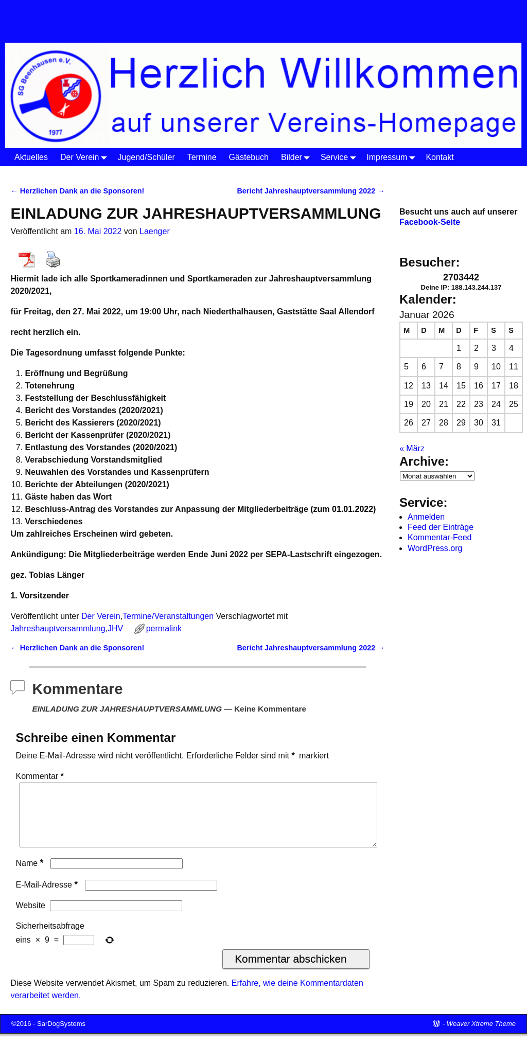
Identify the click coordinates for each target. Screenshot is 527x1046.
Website (30, 917)
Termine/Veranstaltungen (168, 616)
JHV (115, 628)
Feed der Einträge (440, 527)
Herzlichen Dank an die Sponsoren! (77, 191)
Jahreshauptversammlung (57, 628)
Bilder (297, 157)
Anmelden (426, 516)
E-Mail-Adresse (47, 897)
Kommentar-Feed (440, 537)
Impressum (392, 157)
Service (340, 157)
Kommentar (40, 776)
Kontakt (439, 157)
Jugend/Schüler (146, 157)
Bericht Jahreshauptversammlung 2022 (310, 191)
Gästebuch (249, 157)
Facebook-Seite (429, 222)
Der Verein (86, 157)
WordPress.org (435, 548)
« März (412, 448)
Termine (202, 157)
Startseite (27, 174)
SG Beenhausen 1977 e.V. (152, 11)
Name (30, 875)
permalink (164, 628)
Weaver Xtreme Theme (481, 1036)
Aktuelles (31, 157)
